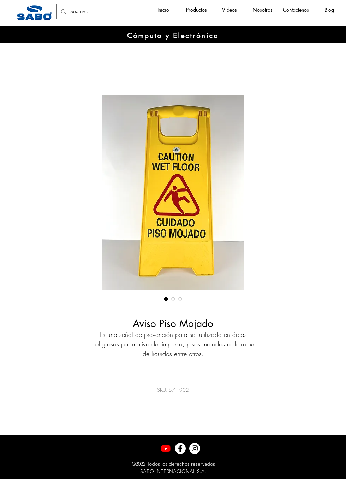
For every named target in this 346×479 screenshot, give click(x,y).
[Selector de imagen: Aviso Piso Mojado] (165, 299)
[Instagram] (194, 448)
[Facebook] (180, 448)
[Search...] (102, 11)
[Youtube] (165, 448)
